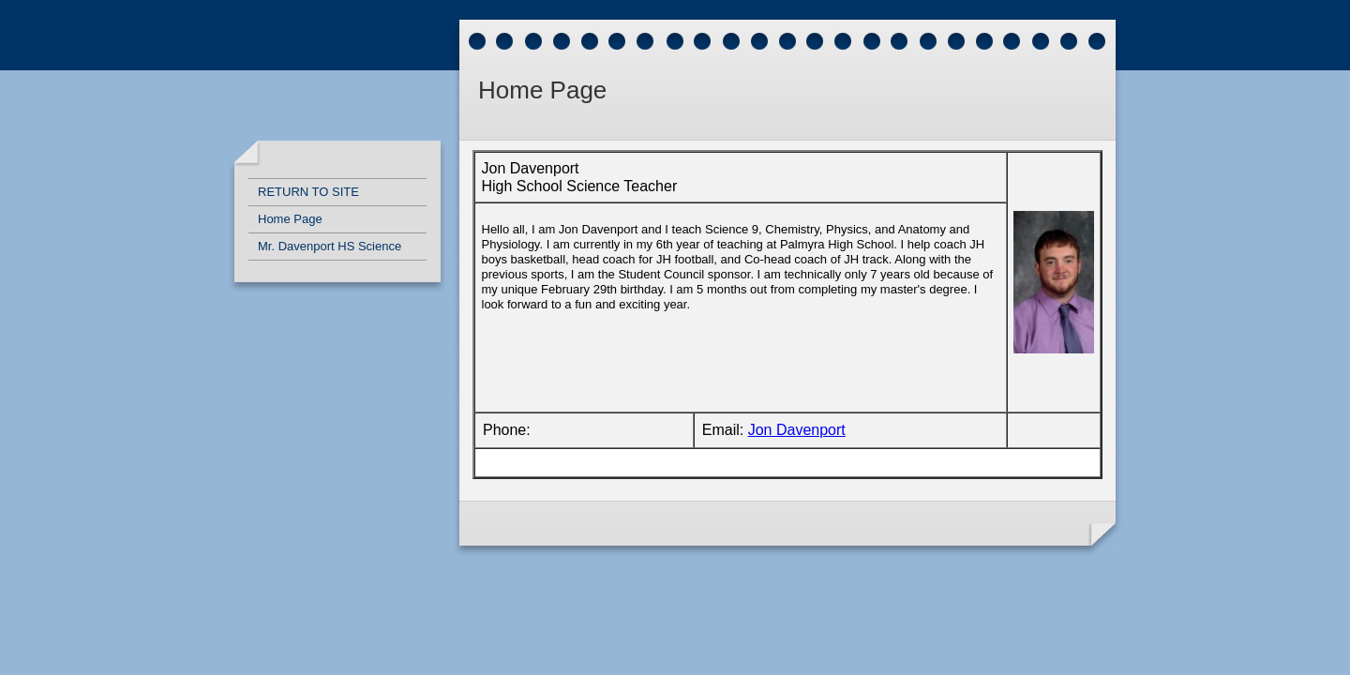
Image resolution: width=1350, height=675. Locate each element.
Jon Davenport (797, 430)
